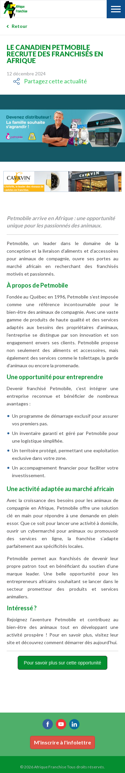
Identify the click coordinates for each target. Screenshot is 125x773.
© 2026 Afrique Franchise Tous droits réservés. (62, 766)
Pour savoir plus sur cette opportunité (62, 662)
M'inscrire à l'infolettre (62, 742)
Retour (19, 26)
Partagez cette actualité (55, 81)
